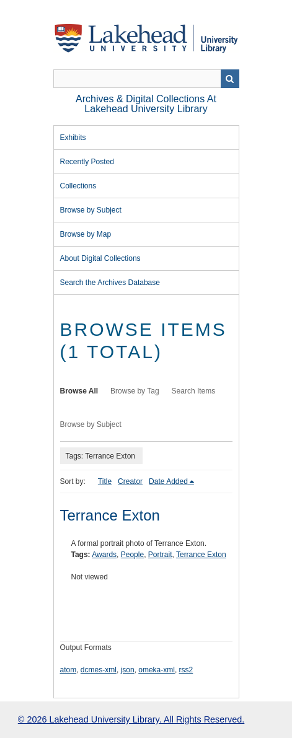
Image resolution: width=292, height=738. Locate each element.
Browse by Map (86, 234)
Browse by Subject (91, 210)
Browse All (79, 391)
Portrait (160, 554)
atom (68, 670)
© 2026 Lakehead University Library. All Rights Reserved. (131, 719)
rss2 (186, 670)
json (128, 670)
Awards (104, 554)
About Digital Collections (100, 258)
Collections (78, 186)
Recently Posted (87, 161)
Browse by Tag (134, 391)
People (132, 554)
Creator (130, 481)
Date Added (168, 481)
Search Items (194, 391)
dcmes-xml (99, 670)
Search (230, 78)
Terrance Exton (110, 515)
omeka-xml (156, 670)
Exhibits (73, 137)
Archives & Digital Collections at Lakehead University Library (146, 104)
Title (105, 481)
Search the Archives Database (110, 282)
